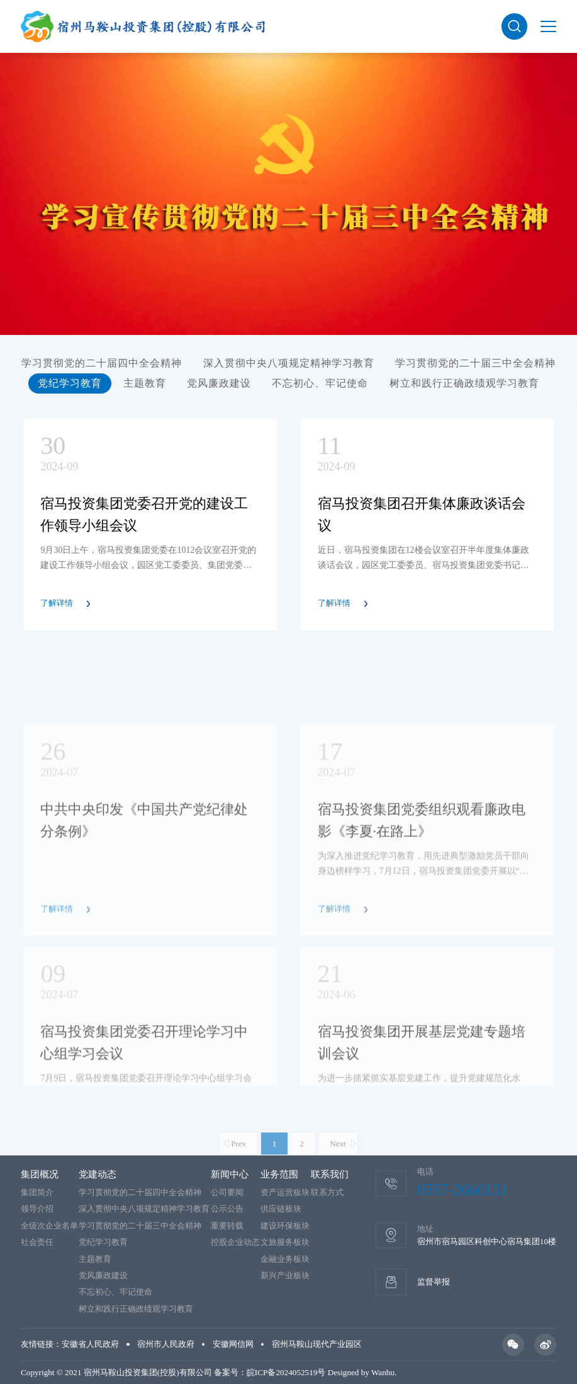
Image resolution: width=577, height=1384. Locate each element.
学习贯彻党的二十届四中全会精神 (101, 363)
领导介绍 (37, 1208)
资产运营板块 (285, 1192)
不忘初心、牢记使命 (320, 383)
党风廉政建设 (219, 383)
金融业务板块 (285, 1259)
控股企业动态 (235, 1242)
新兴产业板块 (285, 1275)
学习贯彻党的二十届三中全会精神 (475, 363)
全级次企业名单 (49, 1225)
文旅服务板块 (285, 1242)
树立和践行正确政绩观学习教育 (464, 383)
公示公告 (227, 1208)
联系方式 (327, 1192)
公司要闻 (227, 1192)
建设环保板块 (285, 1225)
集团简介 (37, 1192)
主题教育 (144, 383)
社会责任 (37, 1242)
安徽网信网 (233, 1344)
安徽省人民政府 (90, 1344)
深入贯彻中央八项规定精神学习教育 (288, 363)
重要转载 (227, 1225)
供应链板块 (280, 1208)
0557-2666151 (462, 1189)
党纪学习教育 (70, 383)
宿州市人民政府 (165, 1344)
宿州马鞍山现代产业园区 (317, 1344)
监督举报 (433, 1281)
